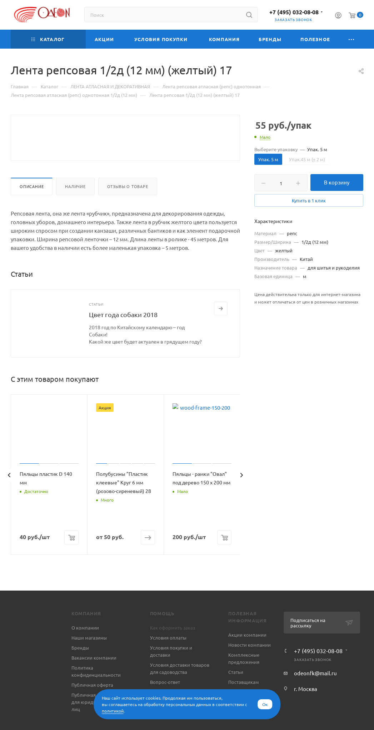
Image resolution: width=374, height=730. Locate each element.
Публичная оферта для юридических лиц (92, 719)
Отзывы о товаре (127, 203)
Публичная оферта (92, 702)
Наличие (75, 203)
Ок (265, 704)
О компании (85, 645)
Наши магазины (89, 655)
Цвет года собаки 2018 (123, 331)
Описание (32, 203)
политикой (113, 711)
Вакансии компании (93, 675)
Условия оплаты (168, 655)
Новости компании (249, 662)
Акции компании (247, 652)
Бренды (80, 665)
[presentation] (9, 492)
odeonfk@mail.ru (315, 690)
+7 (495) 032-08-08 (294, 12)
